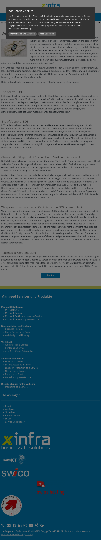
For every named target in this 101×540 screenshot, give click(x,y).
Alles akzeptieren (47, 34)
